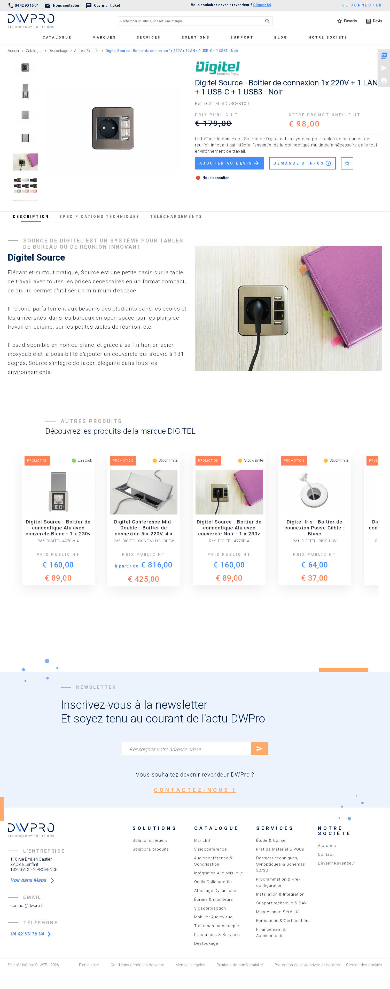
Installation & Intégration (280, 894)
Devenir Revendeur (336, 863)
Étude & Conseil (272, 840)
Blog (281, 37)
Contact (326, 854)
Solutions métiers (150, 840)
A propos (327, 845)
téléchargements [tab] (176, 217)
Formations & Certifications (283, 920)
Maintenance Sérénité (278, 912)
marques (104, 37)
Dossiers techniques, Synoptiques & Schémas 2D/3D (280, 864)
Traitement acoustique (216, 926)
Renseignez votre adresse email (164, 749)
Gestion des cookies (364, 965)
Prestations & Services (217, 934)
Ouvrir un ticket (103, 5)
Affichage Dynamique (215, 890)
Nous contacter (62, 5)
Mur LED (202, 840)
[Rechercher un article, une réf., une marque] (183, 21)
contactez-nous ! (195, 790)
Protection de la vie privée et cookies (307, 965)
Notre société (328, 37)
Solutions (196, 37)
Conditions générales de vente (137, 965)
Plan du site (89, 965)
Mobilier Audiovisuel (214, 917)
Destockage (206, 943)
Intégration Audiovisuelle (218, 873)
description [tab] (31, 217)
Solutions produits (150, 849)
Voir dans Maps (28, 880)
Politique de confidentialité (240, 965)
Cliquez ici (262, 5)
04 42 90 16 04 (23, 5)
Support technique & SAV (281, 903)
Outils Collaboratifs (213, 882)
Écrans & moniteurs (213, 899)
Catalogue (57, 37)
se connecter (362, 5)
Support (241, 37)
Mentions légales (190, 965)
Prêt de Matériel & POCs (280, 849)
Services (149, 37)
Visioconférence (210, 849)
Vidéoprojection (210, 908)
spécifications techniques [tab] (99, 217)
